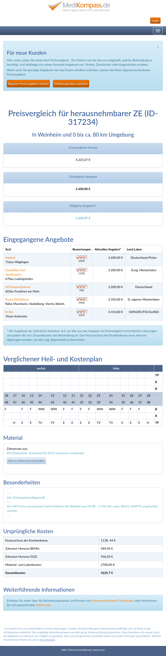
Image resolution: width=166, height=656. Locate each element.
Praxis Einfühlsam (17, 299)
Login (155, 20)
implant (10, 257)
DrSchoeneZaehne (17, 287)
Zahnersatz (43, 605)
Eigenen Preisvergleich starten (28, 83)
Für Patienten (47, 639)
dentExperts (13, 274)
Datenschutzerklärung (79, 649)
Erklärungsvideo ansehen (71, 83)
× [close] (158, 46)
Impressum (99, 649)
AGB (63, 649)
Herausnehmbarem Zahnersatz (113, 600)
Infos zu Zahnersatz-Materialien (26, 460)
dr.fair (9, 312)
